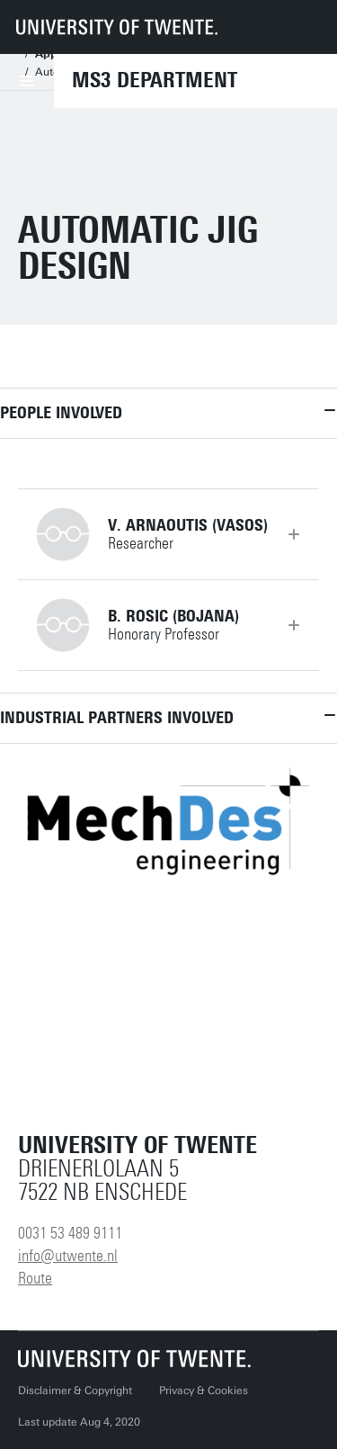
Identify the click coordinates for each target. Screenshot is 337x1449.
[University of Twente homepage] (117, 27)
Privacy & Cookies (203, 1390)
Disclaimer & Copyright (75, 1390)
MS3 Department (154, 80)
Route (35, 1278)
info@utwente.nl (68, 1256)
